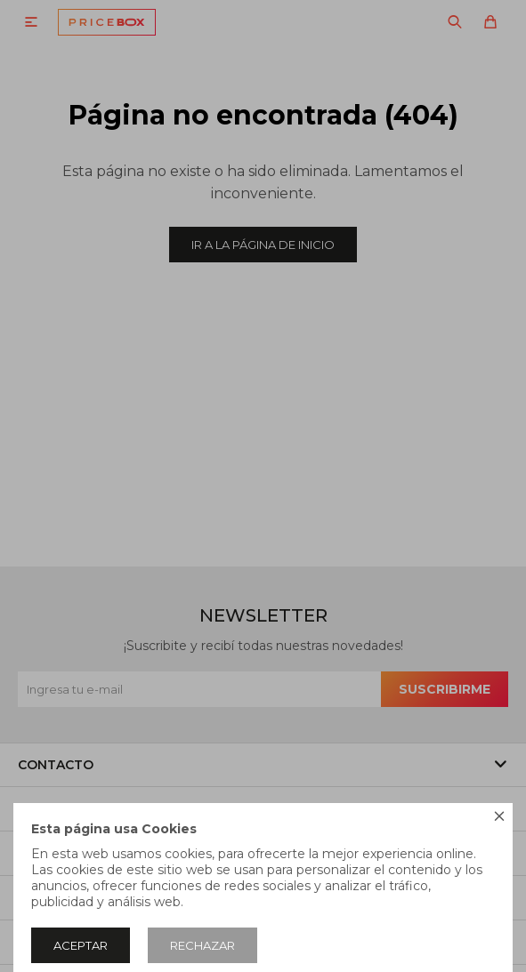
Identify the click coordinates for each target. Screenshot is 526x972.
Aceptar (80, 945)
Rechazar (202, 945)
